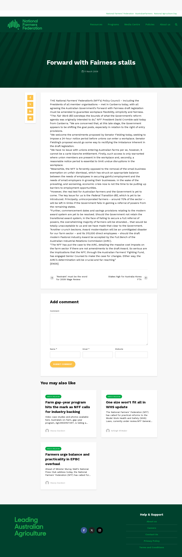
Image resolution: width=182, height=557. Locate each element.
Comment (54, 301)
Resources (96, 14)
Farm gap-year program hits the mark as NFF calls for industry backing (67, 396)
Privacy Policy (152, 525)
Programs (113, 14)
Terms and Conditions (151, 531)
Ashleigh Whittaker (117, 420)
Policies (150, 14)
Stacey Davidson (55, 420)
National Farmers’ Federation (120, 3)
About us (165, 14)
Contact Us (151, 518)
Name (53, 339)
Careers (151, 512)
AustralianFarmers (144, 3)
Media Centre (132, 14)
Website (119, 339)
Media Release (53, 386)
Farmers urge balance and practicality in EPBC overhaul (67, 449)
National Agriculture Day (165, 3)
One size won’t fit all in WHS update (126, 394)
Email (86, 339)
